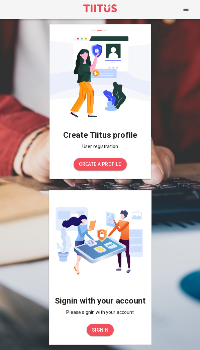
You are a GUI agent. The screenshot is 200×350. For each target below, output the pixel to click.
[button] (100, 164)
